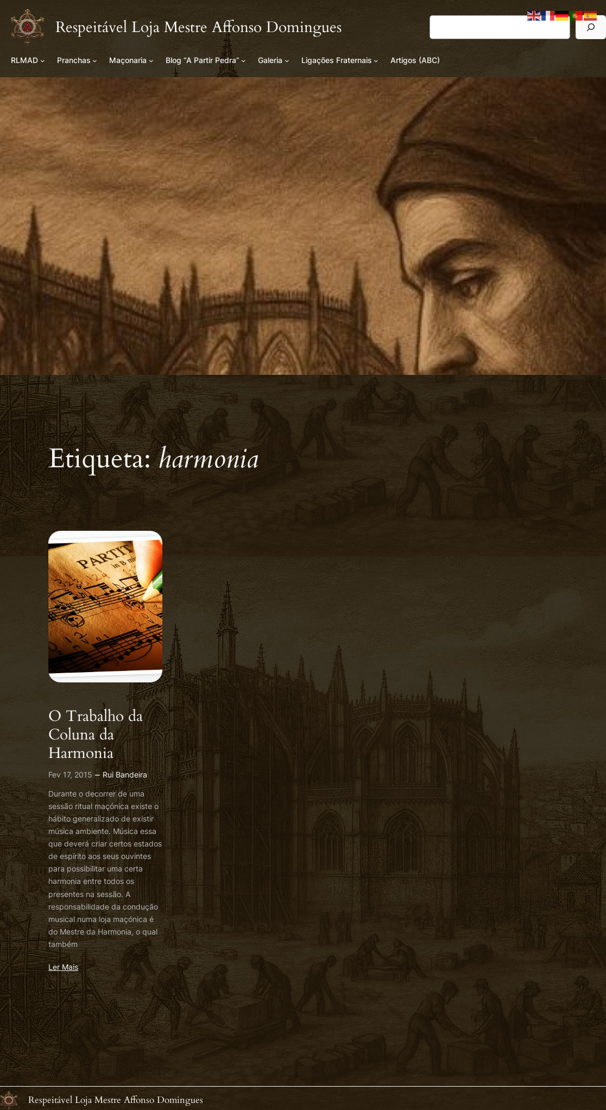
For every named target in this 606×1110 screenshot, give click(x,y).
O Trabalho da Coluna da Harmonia (95, 734)
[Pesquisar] (591, 27)
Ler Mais (63, 966)
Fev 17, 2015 (70, 774)
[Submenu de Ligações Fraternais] (376, 60)
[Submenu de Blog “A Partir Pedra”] (243, 60)
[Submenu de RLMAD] (42, 60)
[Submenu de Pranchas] (94, 60)
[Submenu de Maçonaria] (151, 60)
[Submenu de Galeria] (287, 60)
